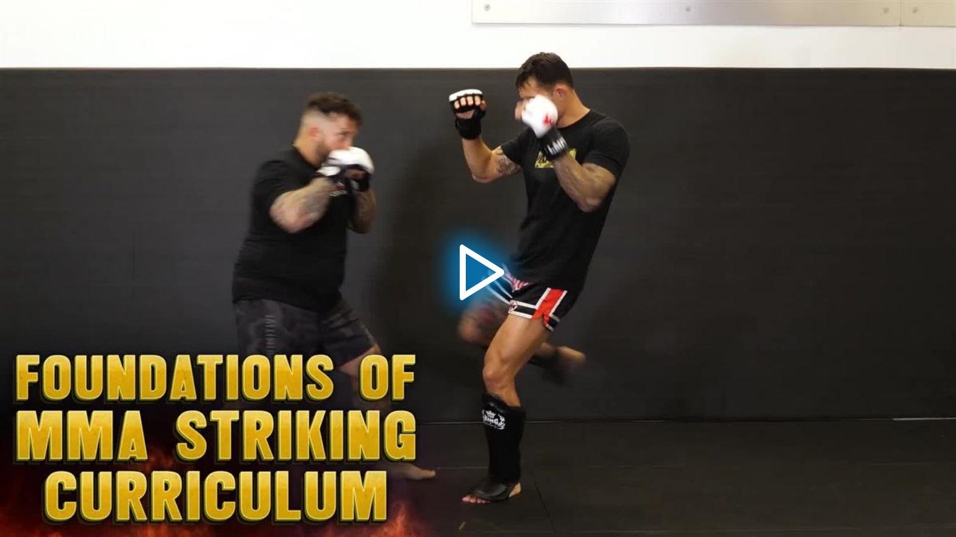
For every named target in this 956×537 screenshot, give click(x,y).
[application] (478, 268)
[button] (478, 268)
